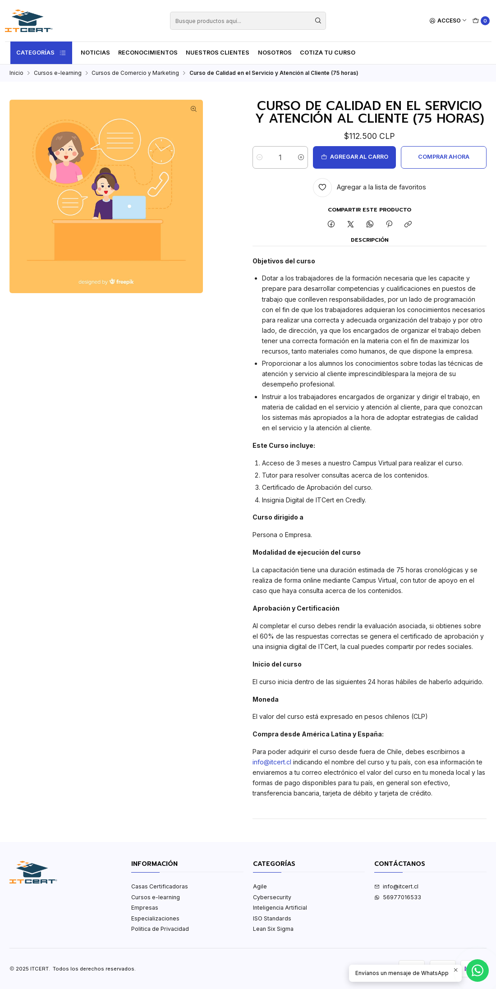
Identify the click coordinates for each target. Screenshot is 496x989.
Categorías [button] (41, 52)
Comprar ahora (443, 156)
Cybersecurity (272, 897)
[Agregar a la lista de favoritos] (369, 187)
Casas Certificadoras (159, 886)
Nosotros (275, 52)
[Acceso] (448, 21)
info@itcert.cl (272, 762)
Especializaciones (155, 918)
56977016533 (397, 897)
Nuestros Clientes (217, 52)
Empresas (144, 907)
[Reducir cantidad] (259, 157)
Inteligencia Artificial (280, 907)
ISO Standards (272, 918)
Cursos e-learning (58, 73)
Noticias (95, 52)
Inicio (16, 73)
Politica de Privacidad (160, 928)
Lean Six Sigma (273, 928)
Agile (260, 886)
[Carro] (481, 21)
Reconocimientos (148, 52)
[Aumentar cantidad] (301, 157)
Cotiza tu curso (327, 52)
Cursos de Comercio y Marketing (135, 73)
